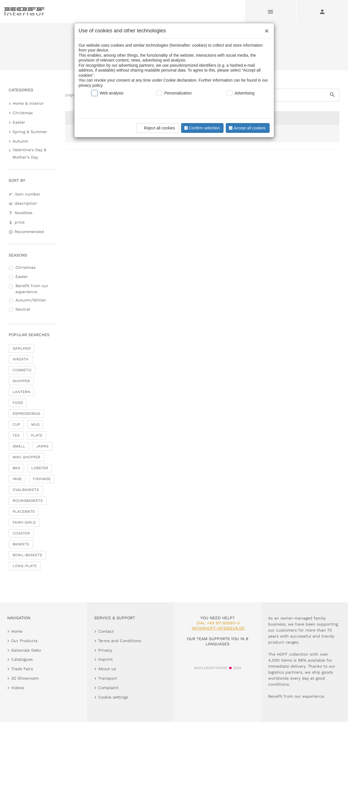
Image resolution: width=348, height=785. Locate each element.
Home (154, 49)
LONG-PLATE (25, 566)
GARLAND (22, 348)
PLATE (36, 435)
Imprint (105, 659)
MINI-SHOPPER (26, 457)
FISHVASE (42, 479)
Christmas (23, 113)
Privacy (105, 650)
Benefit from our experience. (31, 288)
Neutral (22, 309)
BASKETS (21, 544)
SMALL (19, 446)
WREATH (21, 359)
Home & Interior (28, 103)
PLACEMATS (24, 511)
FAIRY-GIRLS (24, 522)
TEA (16, 435)
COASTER (21, 533)
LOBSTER (39, 468)
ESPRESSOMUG (26, 413)
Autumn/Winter (30, 300)
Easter (19, 122)
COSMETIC (22, 370)
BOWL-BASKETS (27, 555)
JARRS (42, 446)
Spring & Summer (30, 131)
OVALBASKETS (26, 490)
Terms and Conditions (119, 640)
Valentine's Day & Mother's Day (29, 153)
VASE (17, 479)
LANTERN (21, 392)
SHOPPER (21, 381)
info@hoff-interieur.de (218, 628)
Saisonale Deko (180, 49)
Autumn (20, 141)
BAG (16, 468)
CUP (16, 424)
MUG (35, 424)
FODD (18, 403)
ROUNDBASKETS (28, 500)
